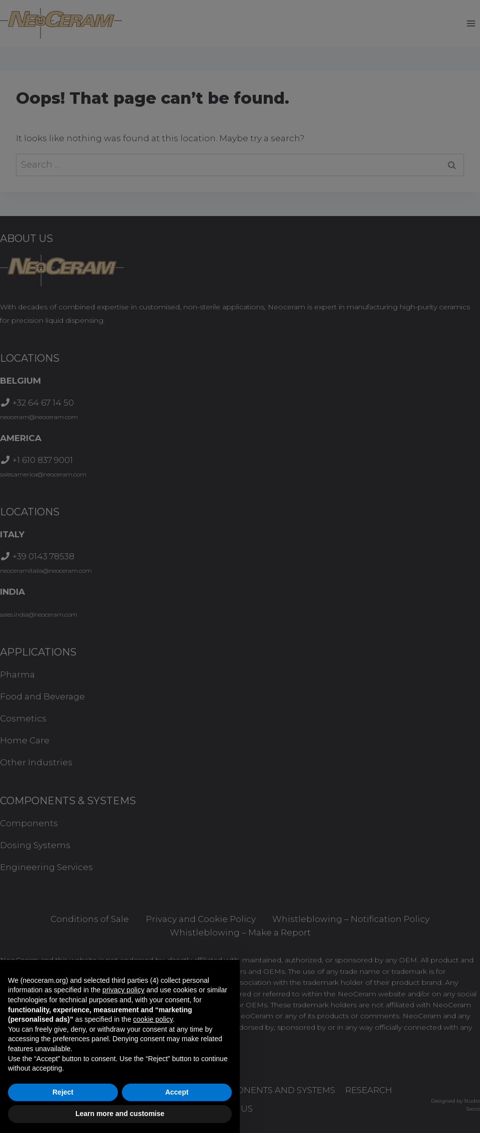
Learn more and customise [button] (119, 1114)
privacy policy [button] (123, 990)
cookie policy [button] (153, 1019)
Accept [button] (177, 1092)
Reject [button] (62, 1092)
